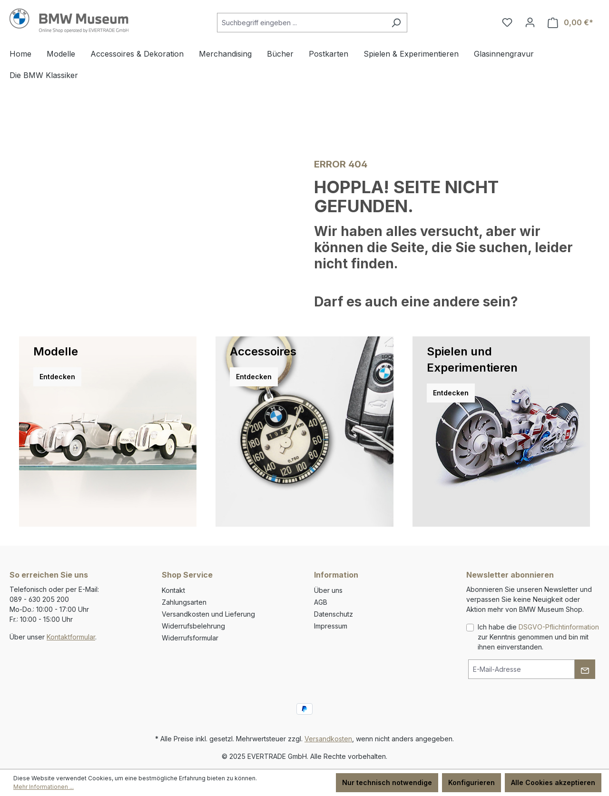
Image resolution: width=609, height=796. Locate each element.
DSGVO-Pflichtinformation (559, 627)
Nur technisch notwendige (387, 782)
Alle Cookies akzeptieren (553, 782)
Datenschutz (333, 614)
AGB (320, 602)
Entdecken (57, 377)
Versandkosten (328, 739)
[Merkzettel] (507, 22)
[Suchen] (396, 22)
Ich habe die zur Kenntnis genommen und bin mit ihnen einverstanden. (538, 637)
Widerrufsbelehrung (193, 626)
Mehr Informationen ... (43, 786)
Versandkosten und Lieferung (208, 614)
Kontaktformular (71, 637)
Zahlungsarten (184, 602)
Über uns (328, 590)
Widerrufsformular (190, 638)
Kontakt (173, 590)
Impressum (330, 626)
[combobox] (301, 22)
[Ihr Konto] (530, 22)
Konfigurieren (471, 782)
